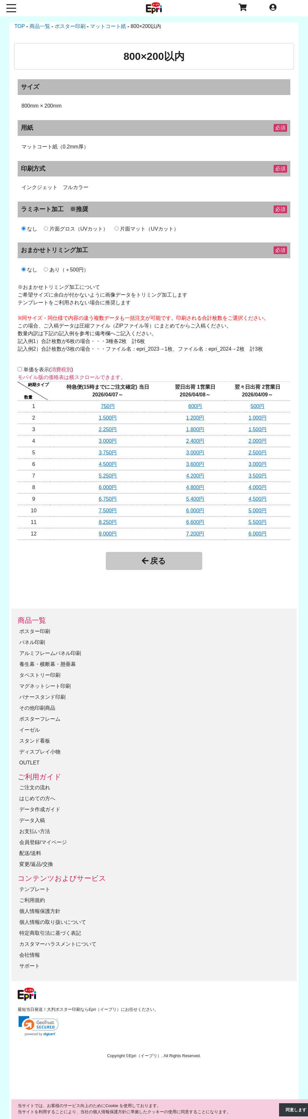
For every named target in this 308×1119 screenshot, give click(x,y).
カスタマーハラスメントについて (57, 944)
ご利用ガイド (39, 777)
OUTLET (29, 762)
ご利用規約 (32, 900)
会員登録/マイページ (43, 842)
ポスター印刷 (34, 631)
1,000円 (258, 418)
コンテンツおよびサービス (62, 878)
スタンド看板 (34, 741)
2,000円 (258, 441)
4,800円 (195, 487)
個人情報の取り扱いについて (52, 922)
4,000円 (258, 487)
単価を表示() (48, 369)
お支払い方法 (34, 831)
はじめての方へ (37, 798)
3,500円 (258, 476)
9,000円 (108, 533)
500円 (258, 406)
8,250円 (108, 522)
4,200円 (195, 476)
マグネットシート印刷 (45, 686)
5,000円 (258, 510)
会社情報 (29, 955)
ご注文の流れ (34, 787)
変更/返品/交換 (36, 864)
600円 (195, 406)
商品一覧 (32, 620)
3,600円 (195, 464)
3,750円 (108, 452)
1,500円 (108, 418)
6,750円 (108, 499)
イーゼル (29, 730)
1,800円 (195, 429)
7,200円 (195, 533)
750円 (108, 406)
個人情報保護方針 (39, 911)
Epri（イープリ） (145, 1055)
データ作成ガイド (39, 809)
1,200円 (195, 418)
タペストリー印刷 (39, 675)
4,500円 (108, 464)
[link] (38, 1026)
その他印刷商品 (37, 708)
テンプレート (34, 889)
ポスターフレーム (39, 719)
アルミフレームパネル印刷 (50, 653)
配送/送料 (30, 853)
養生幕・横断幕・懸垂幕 (47, 664)
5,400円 (195, 499)
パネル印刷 (32, 642)
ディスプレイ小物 (39, 751)
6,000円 (108, 487)
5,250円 (108, 476)
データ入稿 (32, 820)
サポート (29, 966)
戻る (154, 560)
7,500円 (108, 510)
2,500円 (258, 452)
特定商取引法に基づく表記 (50, 933)
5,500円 (258, 522)
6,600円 (195, 522)
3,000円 (108, 441)
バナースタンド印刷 (42, 697)
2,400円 (195, 441)
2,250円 (108, 429)
